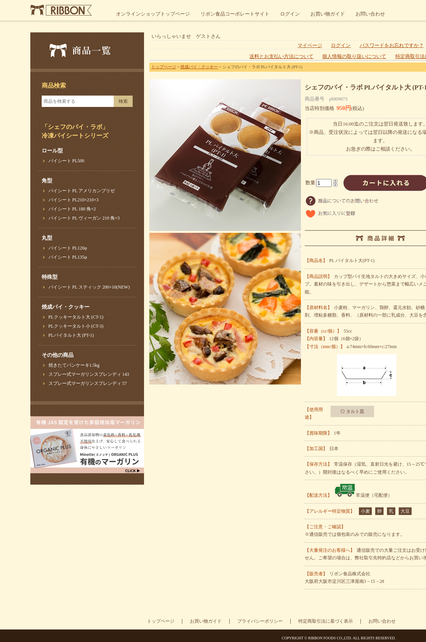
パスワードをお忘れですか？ (392, 45)
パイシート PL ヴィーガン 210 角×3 (84, 218)
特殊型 (50, 277)
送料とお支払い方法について (281, 56)
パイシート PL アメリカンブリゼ (82, 190)
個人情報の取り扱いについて (354, 56)
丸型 (47, 238)
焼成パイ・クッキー (65, 307)
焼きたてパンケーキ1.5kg (74, 365)
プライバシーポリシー (260, 621)
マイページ (310, 45)
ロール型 (52, 151)
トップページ (163, 66)
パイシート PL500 (67, 160)
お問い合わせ (370, 14)
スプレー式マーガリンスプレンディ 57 (88, 383)
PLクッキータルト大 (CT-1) (76, 317)
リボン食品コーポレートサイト (234, 14)
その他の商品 (58, 355)
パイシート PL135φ (68, 257)
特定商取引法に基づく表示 (325, 621)
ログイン (290, 14)
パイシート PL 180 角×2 (72, 209)
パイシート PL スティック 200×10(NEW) (89, 287)
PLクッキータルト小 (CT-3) (76, 326)
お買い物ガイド (327, 14)
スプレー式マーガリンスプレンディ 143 (89, 374)
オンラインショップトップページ (153, 14)
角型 (47, 181)
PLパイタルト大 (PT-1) (71, 335)
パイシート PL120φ (68, 248)
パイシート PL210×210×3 (74, 199)
